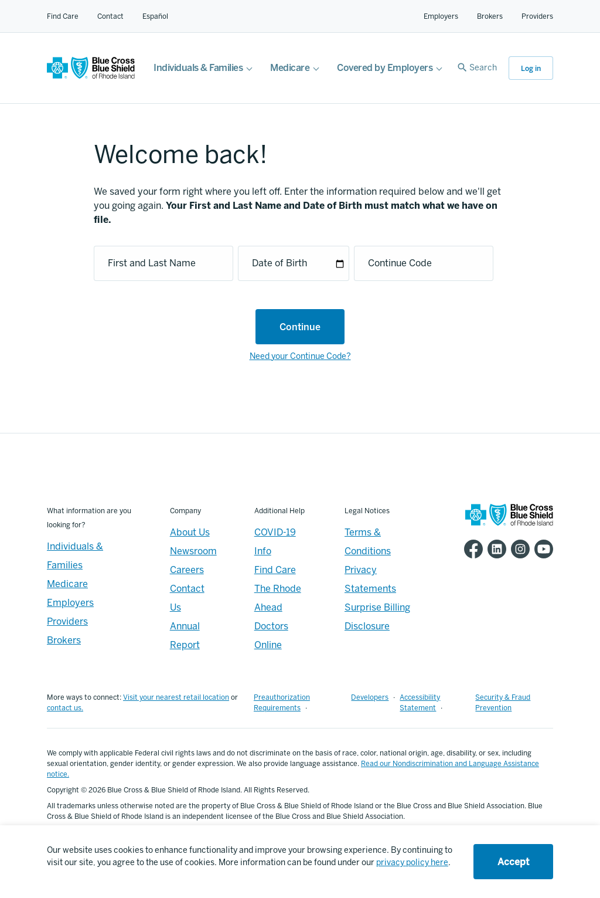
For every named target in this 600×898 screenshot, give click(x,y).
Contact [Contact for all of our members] (110, 16)
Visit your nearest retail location (176, 697)
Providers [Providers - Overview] (67, 621)
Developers (369, 697)
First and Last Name (152, 263)
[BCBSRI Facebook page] (471, 549)
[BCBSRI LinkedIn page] (494, 549)
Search (483, 68)
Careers (187, 569)
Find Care (63, 16)
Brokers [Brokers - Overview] (64, 640)
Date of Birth (279, 263)
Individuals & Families (198, 67)
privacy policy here (412, 862)
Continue (300, 327)
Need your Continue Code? (300, 356)
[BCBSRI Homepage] (91, 76)
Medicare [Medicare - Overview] (67, 583)
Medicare (289, 67)
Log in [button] (531, 69)
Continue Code (400, 263)
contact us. (65, 708)
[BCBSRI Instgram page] (518, 549)
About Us (190, 532)
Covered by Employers (384, 67)
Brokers (490, 16)
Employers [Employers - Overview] (70, 602)
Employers (441, 16)
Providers (537, 16)
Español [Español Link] (155, 16)
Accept (513, 861)
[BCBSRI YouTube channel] (541, 549)
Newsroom (193, 551)
